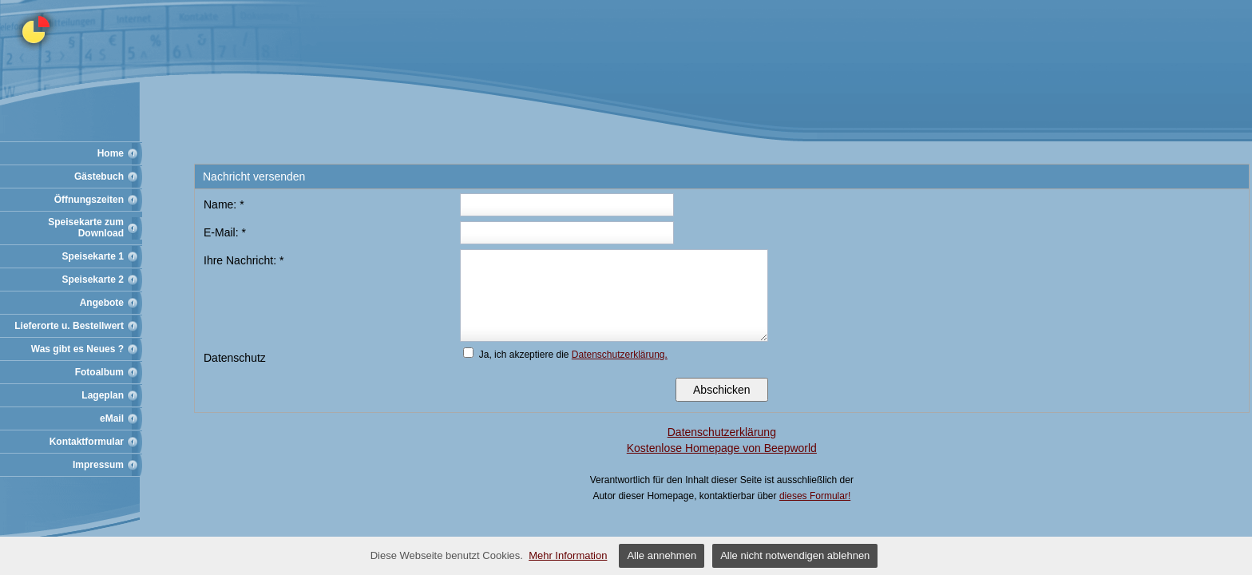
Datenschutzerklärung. (620, 354)
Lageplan (102, 395)
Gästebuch (99, 176)
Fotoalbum (99, 372)
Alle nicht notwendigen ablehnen (795, 555)
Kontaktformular (87, 441)
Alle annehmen (661, 555)
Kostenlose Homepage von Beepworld (722, 448)
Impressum (98, 464)
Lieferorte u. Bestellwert (69, 325)
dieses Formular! (814, 496)
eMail (112, 418)
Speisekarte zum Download (86, 227)
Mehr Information (568, 555)
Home (110, 153)
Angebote (102, 302)
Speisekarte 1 (93, 256)
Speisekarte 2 (93, 279)
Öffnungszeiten (89, 199)
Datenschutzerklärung (722, 432)
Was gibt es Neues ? (77, 349)
